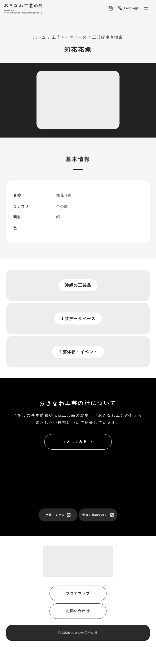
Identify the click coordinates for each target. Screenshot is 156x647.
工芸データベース (69, 37)
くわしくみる (78, 442)
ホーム (39, 37)
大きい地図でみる (98, 515)
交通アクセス (58, 515)
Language (127, 8)
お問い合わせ (78, 611)
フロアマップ (78, 593)
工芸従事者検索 (107, 37)
